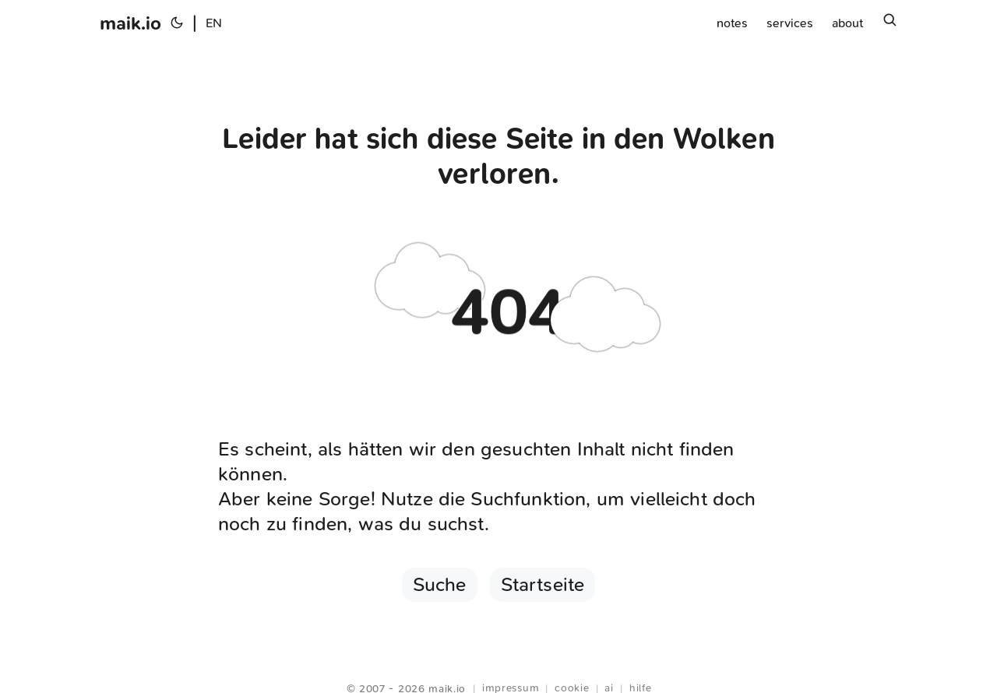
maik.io (130, 23)
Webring (498, 669)
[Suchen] (889, 23)
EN (214, 23)
